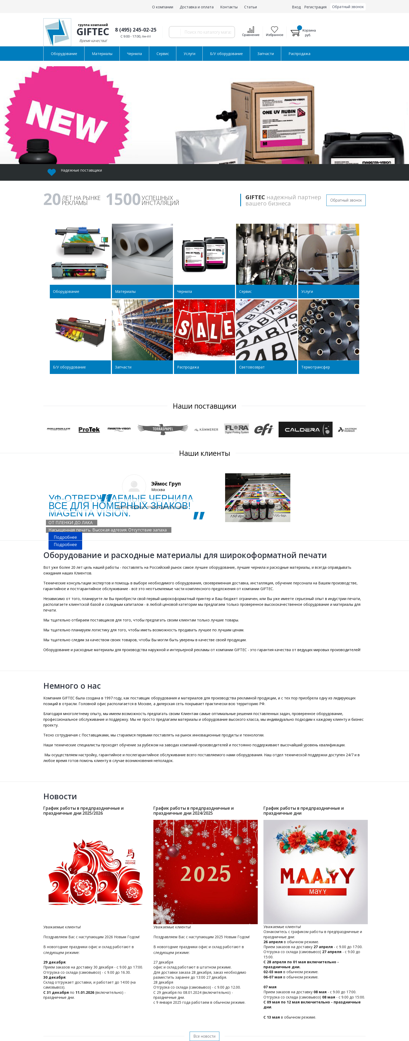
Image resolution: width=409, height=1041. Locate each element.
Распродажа (299, 53)
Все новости (204, 1036)
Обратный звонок (346, 200)
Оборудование (64, 53)
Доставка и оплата (197, 6)
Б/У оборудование (226, 53)
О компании (162, 6)
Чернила (134, 53)
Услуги (189, 53)
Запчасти (265, 53)
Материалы (102, 53)
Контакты (229, 6)
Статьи (250, 6)
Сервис (163, 53)
